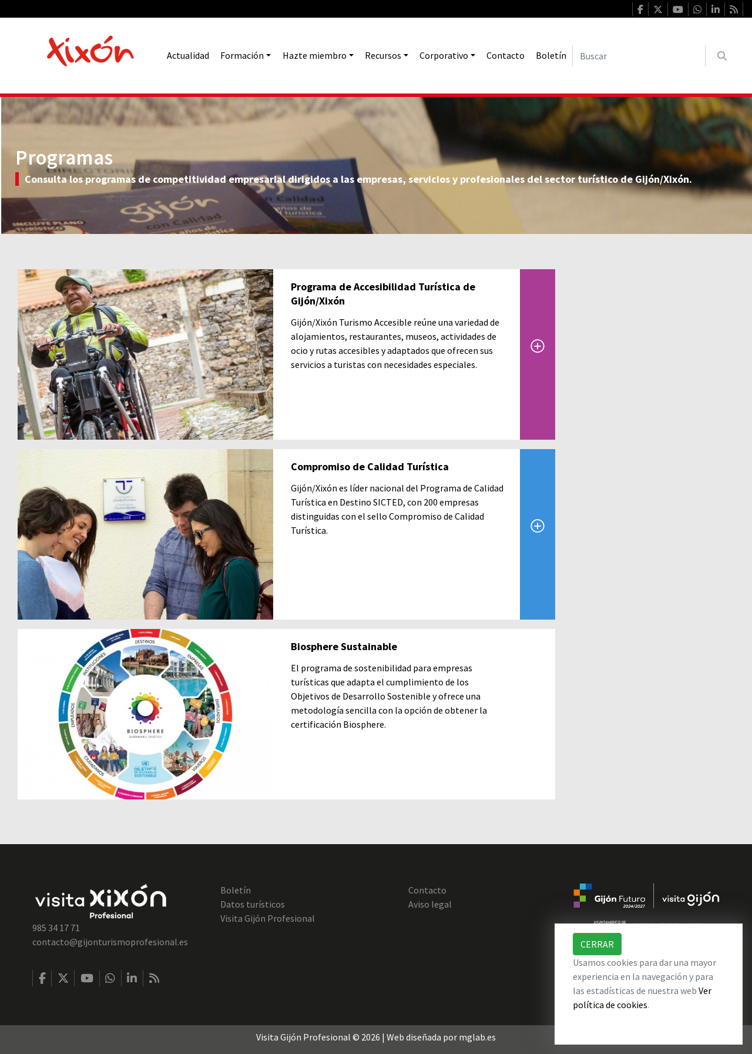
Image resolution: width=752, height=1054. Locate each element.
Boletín (551, 55)
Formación (242, 55)
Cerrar (597, 944)
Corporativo (443, 55)
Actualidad (188, 55)
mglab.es (477, 1037)
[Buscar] (639, 55)
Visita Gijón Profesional (267, 918)
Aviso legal (430, 904)
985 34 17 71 (56, 927)
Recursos (383, 55)
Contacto (505, 55)
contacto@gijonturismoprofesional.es (110, 942)
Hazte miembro (315, 55)
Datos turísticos (252, 904)
